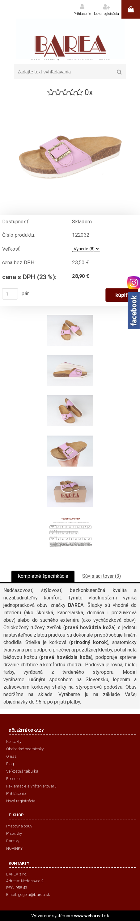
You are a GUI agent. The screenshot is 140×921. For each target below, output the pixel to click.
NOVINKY (14, 848)
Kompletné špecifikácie (43, 576)
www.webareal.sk (91, 915)
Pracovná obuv (19, 826)
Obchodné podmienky (25, 749)
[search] (119, 72)
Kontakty (13, 741)
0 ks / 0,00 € (130, 9)
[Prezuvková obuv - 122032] (70, 100)
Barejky (12, 841)
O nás (11, 756)
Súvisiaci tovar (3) (101, 576)
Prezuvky (14, 833)
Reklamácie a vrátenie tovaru (31, 786)
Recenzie (13, 778)
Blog (10, 763)
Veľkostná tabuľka (22, 771)
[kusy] (10, 294)
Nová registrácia (106, 14)
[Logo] (70, 39)
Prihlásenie (82, 14)
